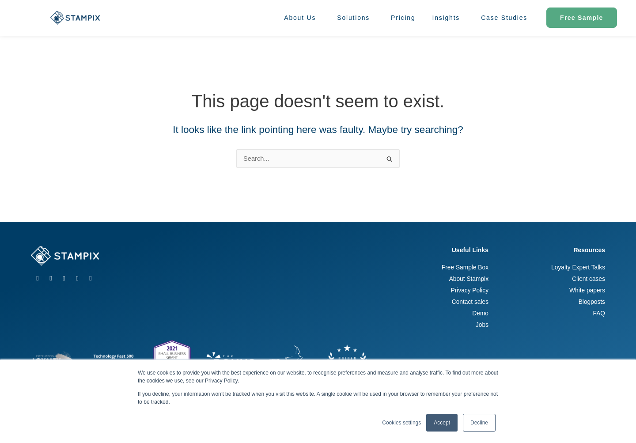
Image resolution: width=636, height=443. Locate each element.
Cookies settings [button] (401, 423)
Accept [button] (442, 423)
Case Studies (504, 17)
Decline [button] (479, 423)
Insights (448, 17)
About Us (302, 17)
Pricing (403, 17)
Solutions (355, 17)
